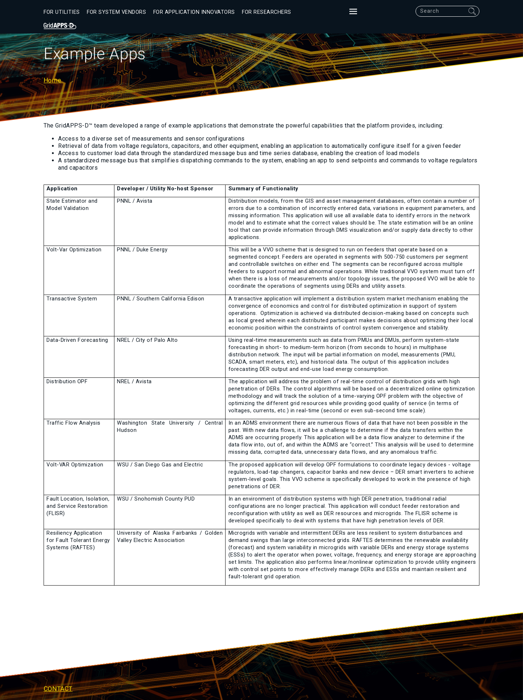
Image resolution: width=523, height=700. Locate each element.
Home (52, 80)
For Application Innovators (194, 12)
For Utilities (62, 12)
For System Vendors (116, 12)
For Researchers (266, 12)
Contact (58, 688)
